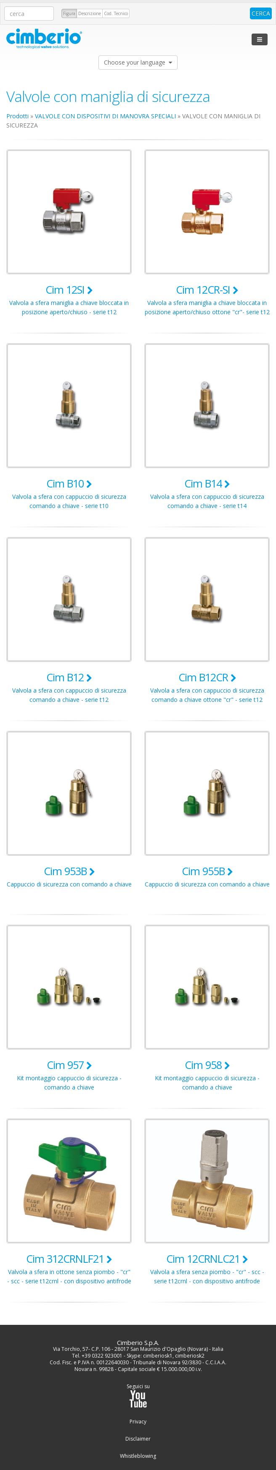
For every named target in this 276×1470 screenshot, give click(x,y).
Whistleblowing (138, 1456)
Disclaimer (138, 1439)
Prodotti (17, 116)
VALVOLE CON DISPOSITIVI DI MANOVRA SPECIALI (105, 116)
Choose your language (138, 62)
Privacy (138, 1421)
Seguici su (138, 1395)
